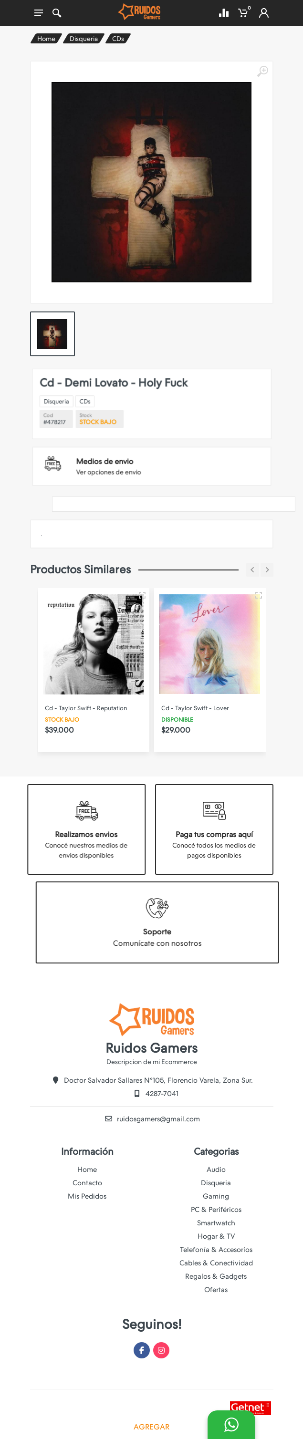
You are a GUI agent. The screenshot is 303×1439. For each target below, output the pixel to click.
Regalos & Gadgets (216, 1276)
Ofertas (216, 1290)
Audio (216, 1169)
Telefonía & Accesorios (216, 1249)
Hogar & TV (216, 1236)
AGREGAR (151, 1426)
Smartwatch (216, 1223)
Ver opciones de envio (131, 447)
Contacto (87, 1183)
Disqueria (84, 38)
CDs (118, 38)
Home (46, 38)
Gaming (216, 1196)
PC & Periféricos (216, 1209)
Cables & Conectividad (216, 1263)
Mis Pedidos (87, 1196)
